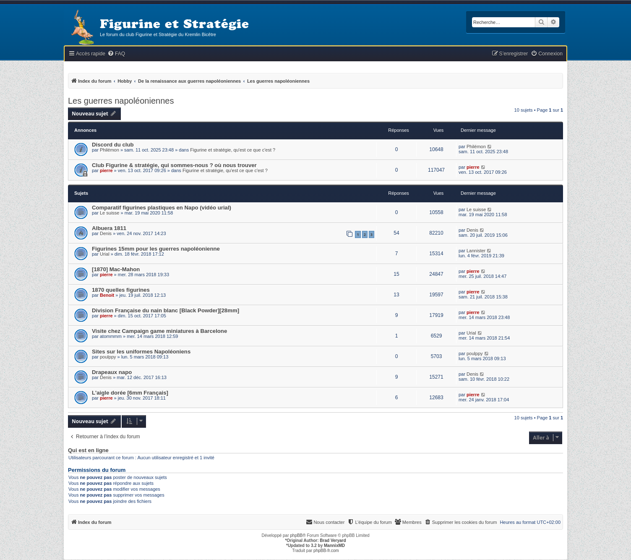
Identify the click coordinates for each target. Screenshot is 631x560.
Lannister (476, 250)
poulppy (108, 356)
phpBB (296, 535)
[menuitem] (116, 54)
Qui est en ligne (88, 450)
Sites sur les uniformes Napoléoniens (141, 351)
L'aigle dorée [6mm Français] (130, 393)
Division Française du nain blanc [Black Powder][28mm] (165, 310)
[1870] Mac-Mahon (116, 269)
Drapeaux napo (112, 372)
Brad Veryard (333, 540)
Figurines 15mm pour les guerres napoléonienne (156, 249)
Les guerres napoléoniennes (121, 100)
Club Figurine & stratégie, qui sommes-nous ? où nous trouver (174, 165)
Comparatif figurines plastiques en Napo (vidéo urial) (161, 207)
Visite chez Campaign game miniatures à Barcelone (159, 331)
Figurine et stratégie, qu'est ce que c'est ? (232, 149)
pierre (106, 170)
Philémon (109, 149)
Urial (105, 253)
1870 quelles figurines (121, 290)
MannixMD (334, 545)
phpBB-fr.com (326, 550)
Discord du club (113, 144)
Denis (106, 233)
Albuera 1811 (109, 228)
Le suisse (109, 212)
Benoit (107, 295)
